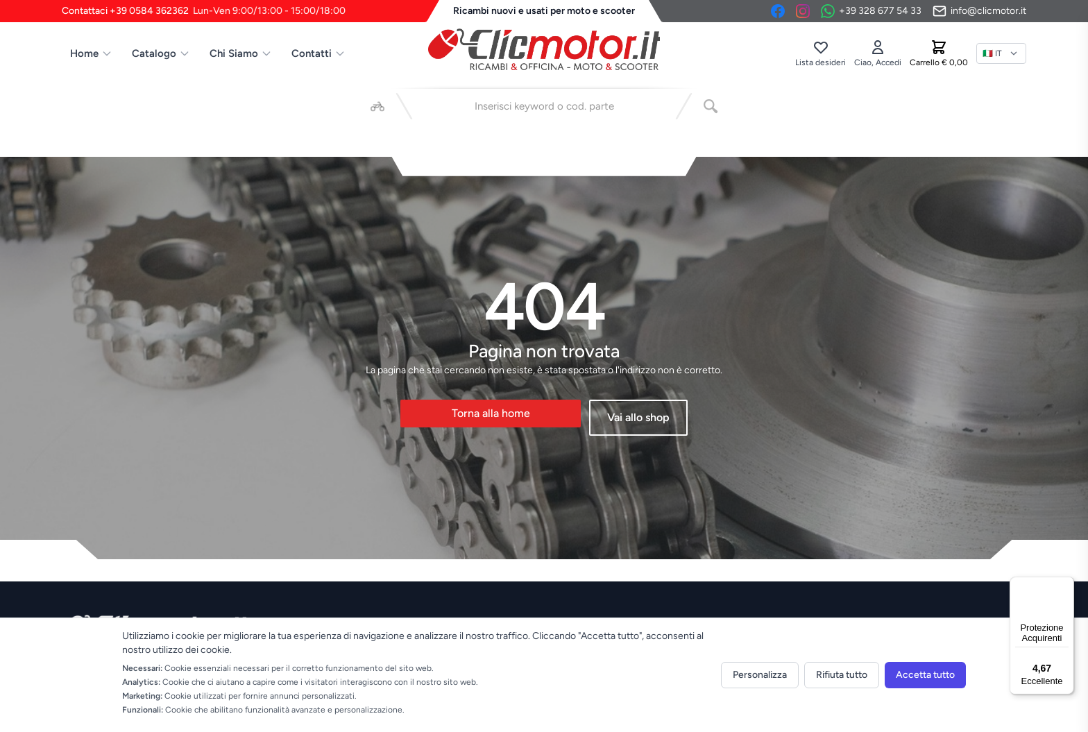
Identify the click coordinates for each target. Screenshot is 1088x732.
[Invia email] (979, 11)
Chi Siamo (241, 53)
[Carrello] (939, 53)
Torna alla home (491, 413)
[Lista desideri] (820, 53)
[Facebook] (778, 11)
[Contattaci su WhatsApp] (871, 11)
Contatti (318, 53)
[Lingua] (1001, 53)
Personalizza (760, 675)
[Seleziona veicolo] (377, 106)
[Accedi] (877, 53)
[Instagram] (803, 11)
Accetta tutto (925, 675)
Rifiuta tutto (841, 675)
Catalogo (161, 53)
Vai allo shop (638, 417)
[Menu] (1065, 585)
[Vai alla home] (544, 49)
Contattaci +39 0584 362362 (204, 11)
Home (91, 53)
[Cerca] (710, 106)
